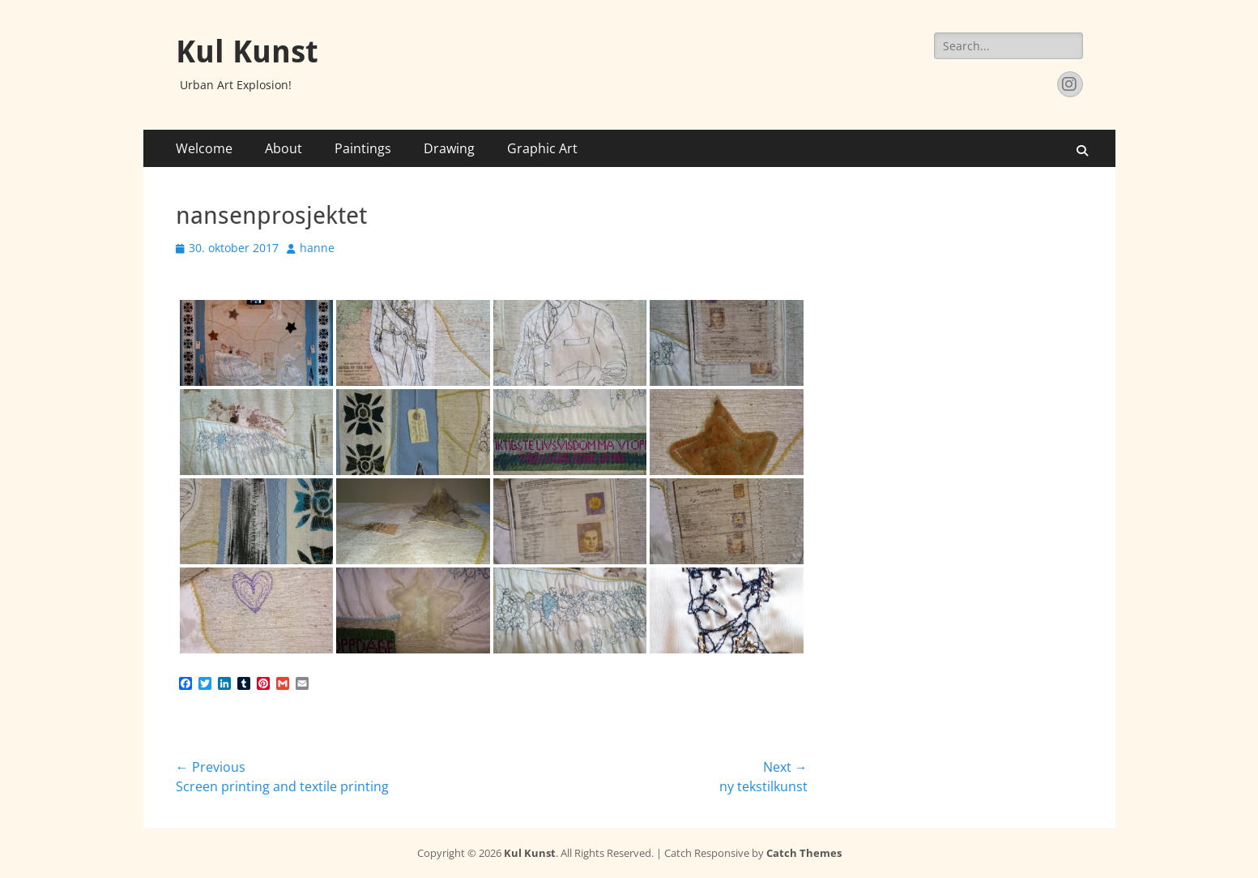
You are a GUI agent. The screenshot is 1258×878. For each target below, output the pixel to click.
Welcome (204, 148)
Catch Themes (804, 853)
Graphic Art (542, 148)
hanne (317, 247)
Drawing (449, 148)
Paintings (363, 148)
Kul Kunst (247, 52)
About (283, 148)
